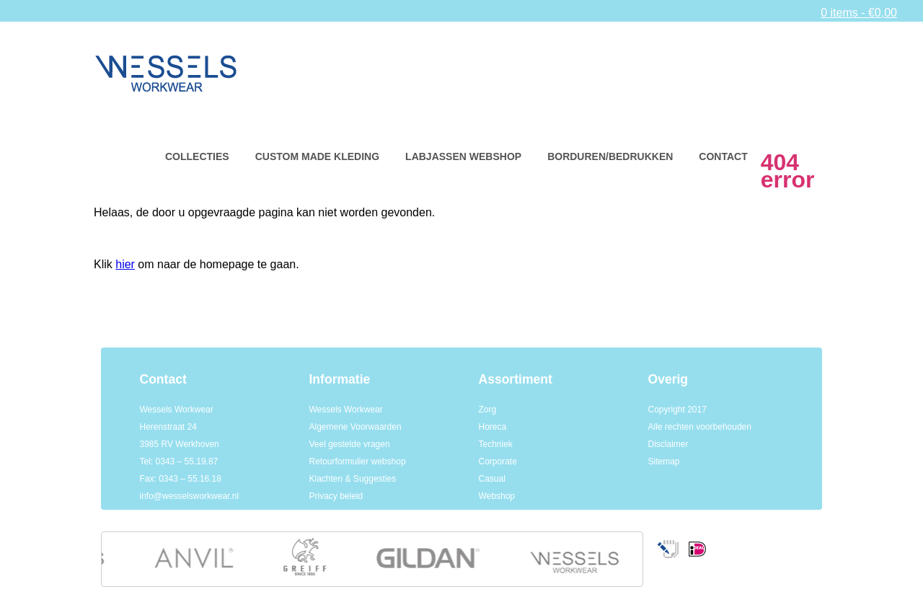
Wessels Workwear (346, 410)
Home (148, 156)
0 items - (859, 12)
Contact (723, 156)
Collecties (197, 156)
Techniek (496, 444)
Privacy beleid (336, 496)
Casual (492, 479)
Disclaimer (668, 444)
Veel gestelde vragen (349, 444)
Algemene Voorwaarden (355, 427)
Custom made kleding (317, 156)
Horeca (493, 427)
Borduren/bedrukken (610, 156)
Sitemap (664, 461)
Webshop (497, 496)
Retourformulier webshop (357, 461)
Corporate (498, 461)
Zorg (488, 410)
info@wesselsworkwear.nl (189, 496)
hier (125, 264)
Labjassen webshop (463, 156)
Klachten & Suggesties (353, 479)
